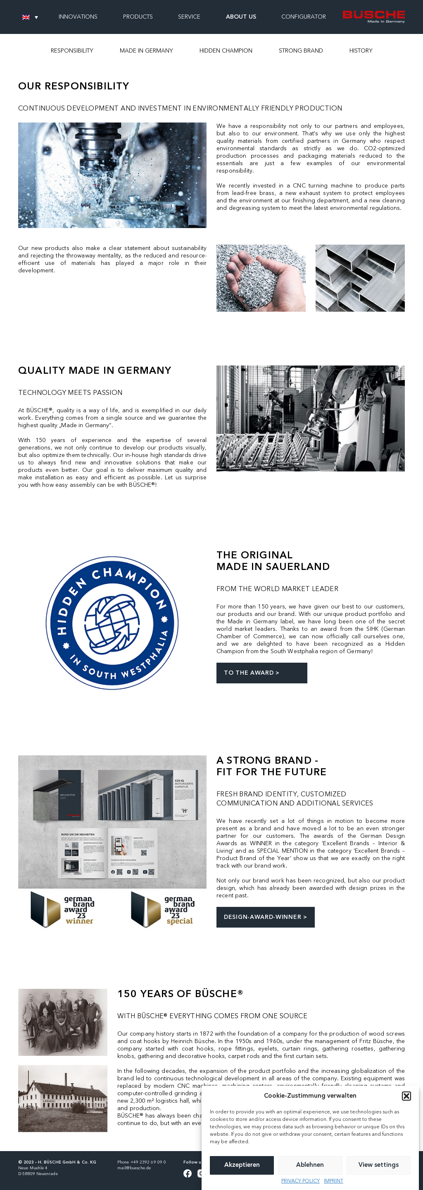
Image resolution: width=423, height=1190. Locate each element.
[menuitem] (30, 17)
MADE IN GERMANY (146, 51)
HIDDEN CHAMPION (226, 51)
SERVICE (189, 17)
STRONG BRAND (301, 51)
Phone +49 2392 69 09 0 (141, 1162)
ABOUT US (241, 17)
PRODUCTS (138, 17)
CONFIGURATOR (303, 17)
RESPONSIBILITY (72, 51)
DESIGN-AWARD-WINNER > (265, 917)
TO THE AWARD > (252, 673)
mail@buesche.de (134, 1168)
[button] (406, 1112)
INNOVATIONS (78, 17)
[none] (30, 17)
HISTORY (361, 51)
